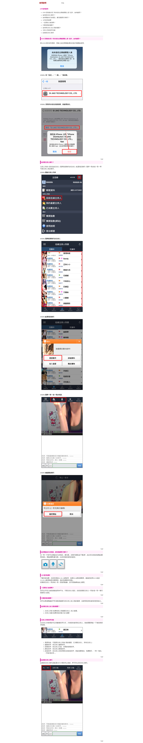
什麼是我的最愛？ (48, 25)
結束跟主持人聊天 (48, 33)
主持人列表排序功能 (49, 30)
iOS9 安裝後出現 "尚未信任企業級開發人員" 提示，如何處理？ (62, 12)
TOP (102, 159)
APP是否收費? (47, 20)
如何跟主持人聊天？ (49, 15)
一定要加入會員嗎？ (49, 22)
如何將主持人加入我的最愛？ (52, 28)
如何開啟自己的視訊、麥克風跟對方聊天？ (56, 17)
